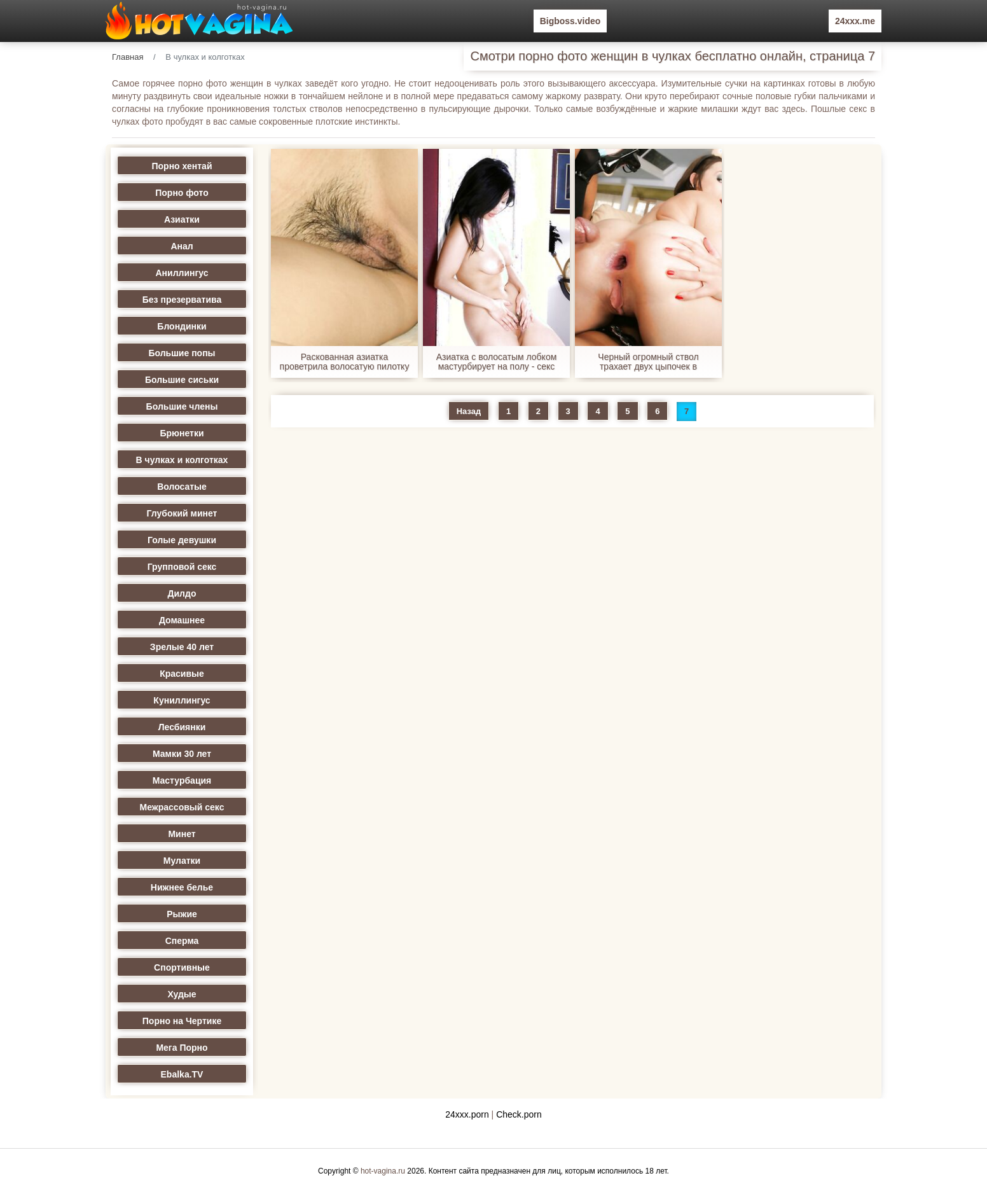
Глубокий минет (182, 513)
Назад (469, 411)
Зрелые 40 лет (182, 647)
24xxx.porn (466, 1114)
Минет (181, 834)
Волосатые (182, 487)
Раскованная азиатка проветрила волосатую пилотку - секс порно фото (345, 361)
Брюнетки (182, 433)
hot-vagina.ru (383, 1171)
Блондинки (181, 326)
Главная (127, 57)
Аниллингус (181, 273)
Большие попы (181, 353)
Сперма (182, 941)
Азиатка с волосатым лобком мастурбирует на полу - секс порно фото (496, 361)
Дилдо (182, 593)
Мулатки (181, 861)
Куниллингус (181, 700)
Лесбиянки (182, 727)
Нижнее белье (182, 887)
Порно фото (182, 193)
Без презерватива (181, 300)
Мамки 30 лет (182, 754)
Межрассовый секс (182, 807)
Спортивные (182, 967)
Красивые (182, 674)
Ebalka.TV (182, 1074)
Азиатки (182, 219)
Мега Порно (181, 1048)
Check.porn (519, 1114)
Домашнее (182, 620)
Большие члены (182, 406)
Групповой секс (182, 567)
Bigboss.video (570, 21)
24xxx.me (855, 21)
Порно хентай (182, 166)
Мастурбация (182, 780)
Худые (181, 994)
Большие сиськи (182, 380)
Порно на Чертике (181, 1021)
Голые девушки (182, 540)
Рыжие (182, 914)
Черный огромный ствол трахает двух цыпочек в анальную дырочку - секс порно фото (648, 361)
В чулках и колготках (182, 460)
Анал (181, 246)
